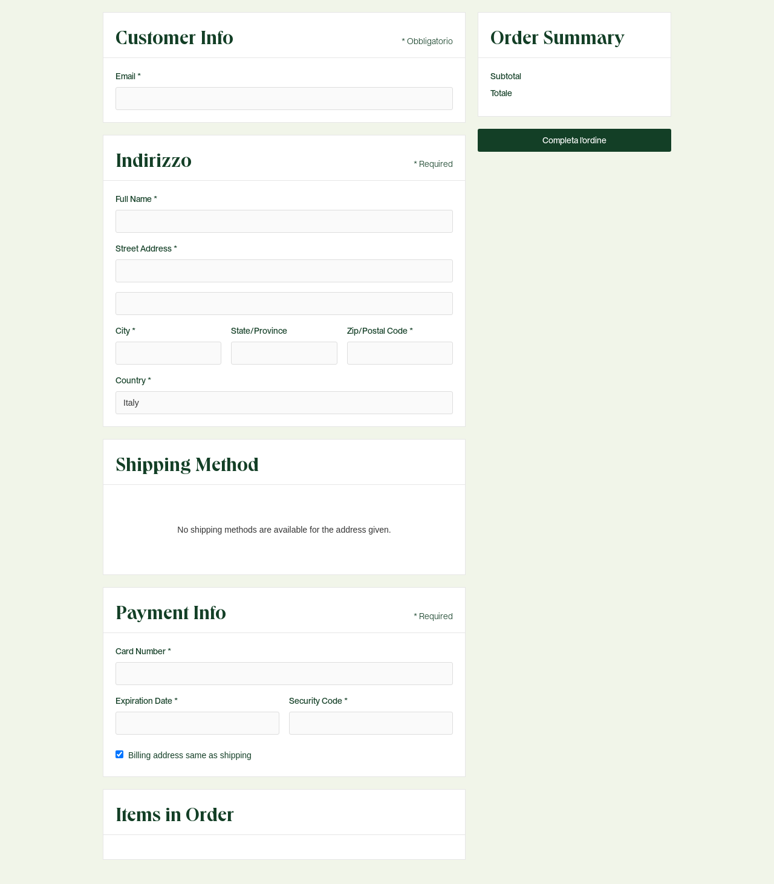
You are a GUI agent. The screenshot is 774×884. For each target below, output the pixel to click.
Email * (128, 76)
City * (125, 331)
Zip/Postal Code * (380, 331)
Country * (133, 380)
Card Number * (143, 651)
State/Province (259, 331)
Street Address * (146, 248)
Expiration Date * (146, 701)
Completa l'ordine (574, 140)
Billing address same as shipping (190, 755)
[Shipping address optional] (284, 303)
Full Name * (136, 199)
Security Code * (318, 701)
